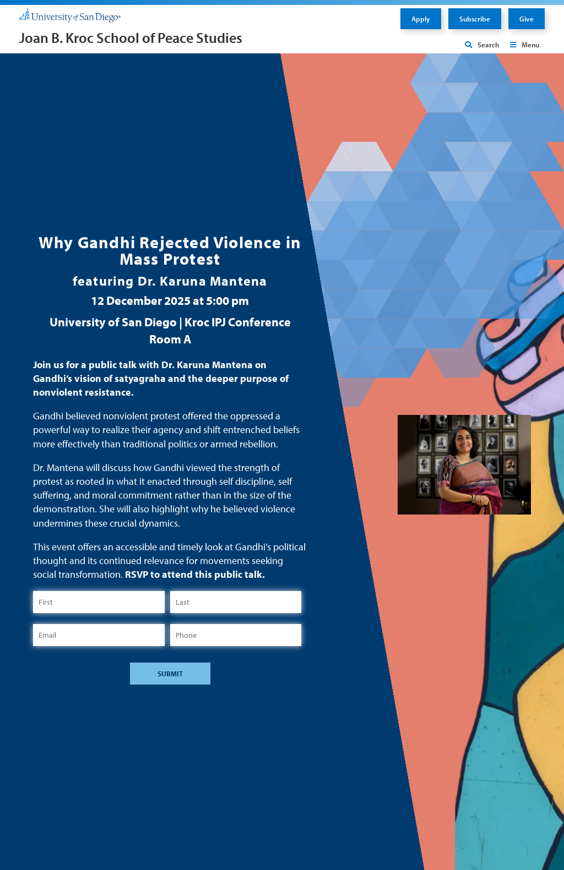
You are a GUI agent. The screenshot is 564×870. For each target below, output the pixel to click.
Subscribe (474, 18)
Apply (420, 18)
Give (526, 18)
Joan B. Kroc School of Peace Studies (130, 38)
